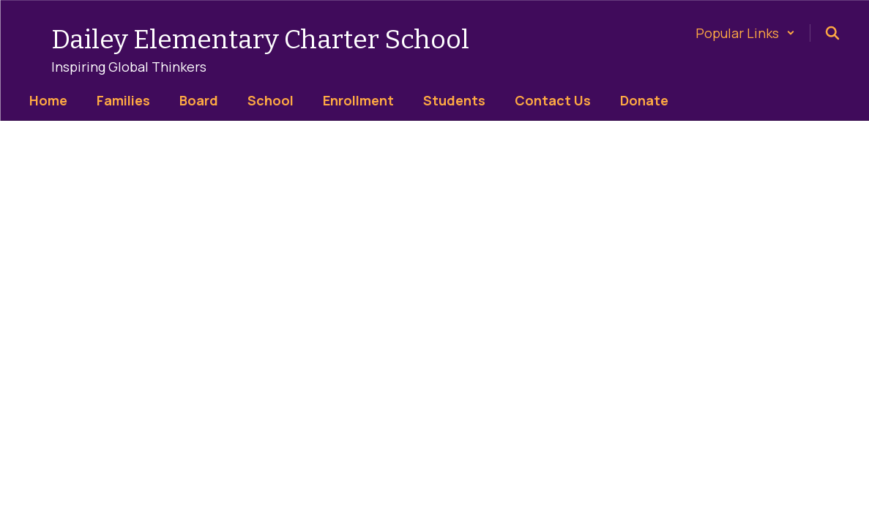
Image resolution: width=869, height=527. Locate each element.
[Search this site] (832, 33)
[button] (745, 33)
